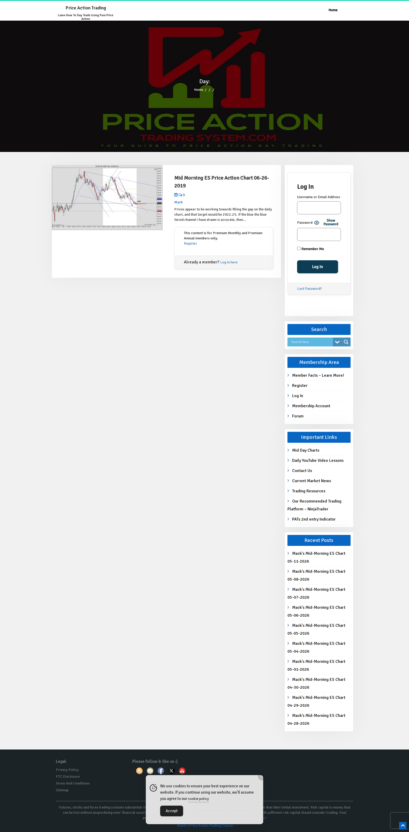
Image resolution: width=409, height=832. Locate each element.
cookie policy (198, 798)
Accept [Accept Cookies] (172, 811)
